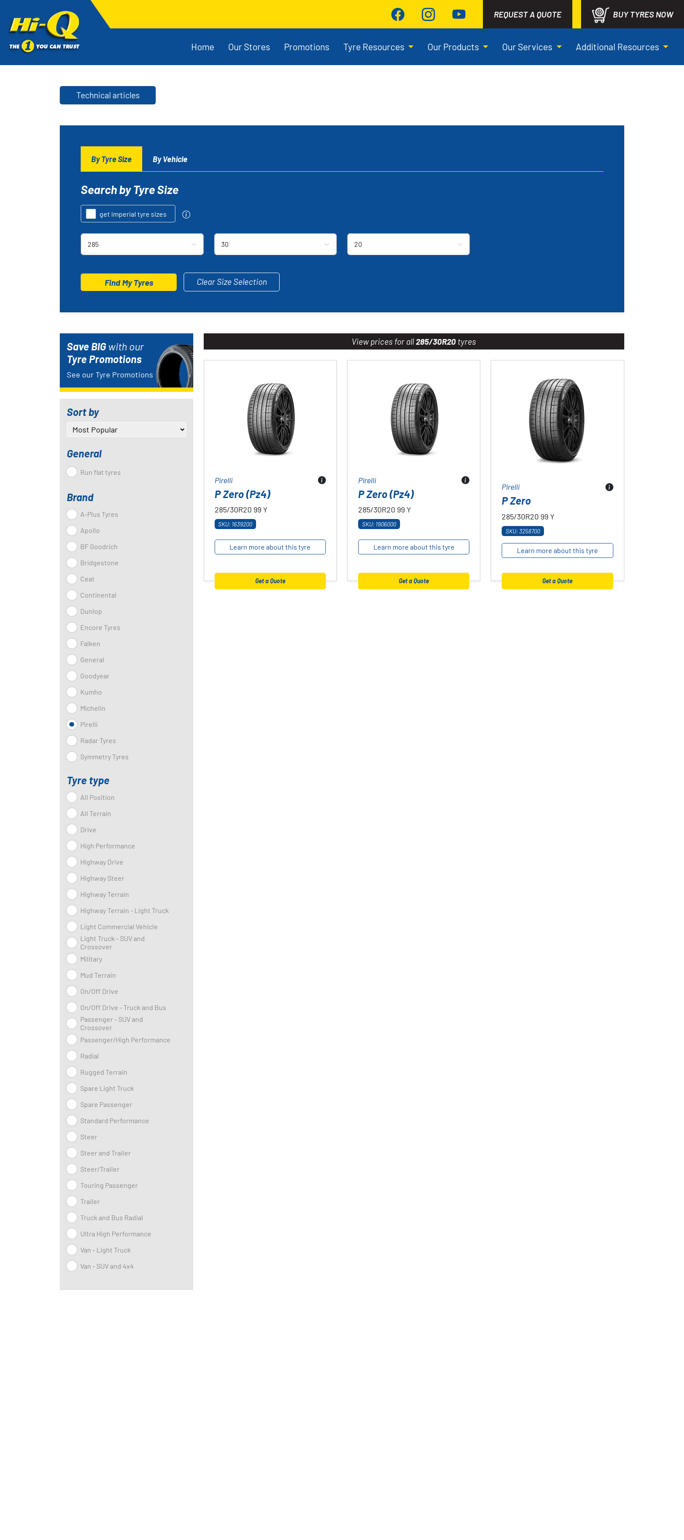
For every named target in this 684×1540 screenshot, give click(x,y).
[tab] (111, 105)
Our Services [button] (528, 15)
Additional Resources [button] (618, 15)
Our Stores (249, 15)
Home (202, 15)
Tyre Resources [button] (374, 15)
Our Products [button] (454, 15)
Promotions (306, 15)
